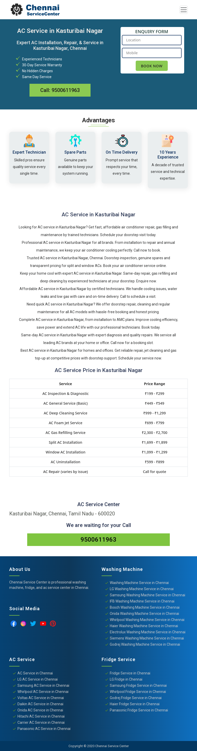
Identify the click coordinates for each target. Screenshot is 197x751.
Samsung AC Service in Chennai (43, 685)
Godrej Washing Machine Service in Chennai (145, 644)
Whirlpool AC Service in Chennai (42, 692)
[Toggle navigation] (184, 10)
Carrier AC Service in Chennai (41, 722)
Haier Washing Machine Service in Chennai (144, 626)
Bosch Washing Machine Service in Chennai (145, 607)
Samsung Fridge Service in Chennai (138, 685)
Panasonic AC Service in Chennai (44, 729)
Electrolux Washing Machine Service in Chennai (147, 632)
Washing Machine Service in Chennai (139, 583)
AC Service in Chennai (35, 673)
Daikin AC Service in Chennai (40, 704)
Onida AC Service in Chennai (40, 710)
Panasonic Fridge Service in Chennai (139, 710)
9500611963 (66, 90)
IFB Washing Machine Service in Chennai (142, 601)
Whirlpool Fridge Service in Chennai (138, 692)
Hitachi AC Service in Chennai (41, 716)
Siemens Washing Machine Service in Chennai (147, 638)
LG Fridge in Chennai (126, 679)
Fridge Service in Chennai (130, 673)
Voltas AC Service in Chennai (40, 698)
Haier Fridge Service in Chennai (135, 704)
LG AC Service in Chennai (37, 679)
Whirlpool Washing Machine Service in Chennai (147, 620)
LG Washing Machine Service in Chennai (142, 589)
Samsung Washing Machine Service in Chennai (147, 595)
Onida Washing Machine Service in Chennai (144, 613)
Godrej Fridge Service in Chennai (136, 698)
